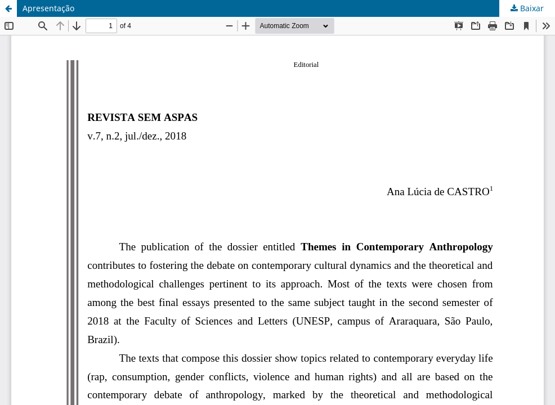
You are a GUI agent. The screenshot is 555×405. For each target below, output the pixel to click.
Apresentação (48, 8)
